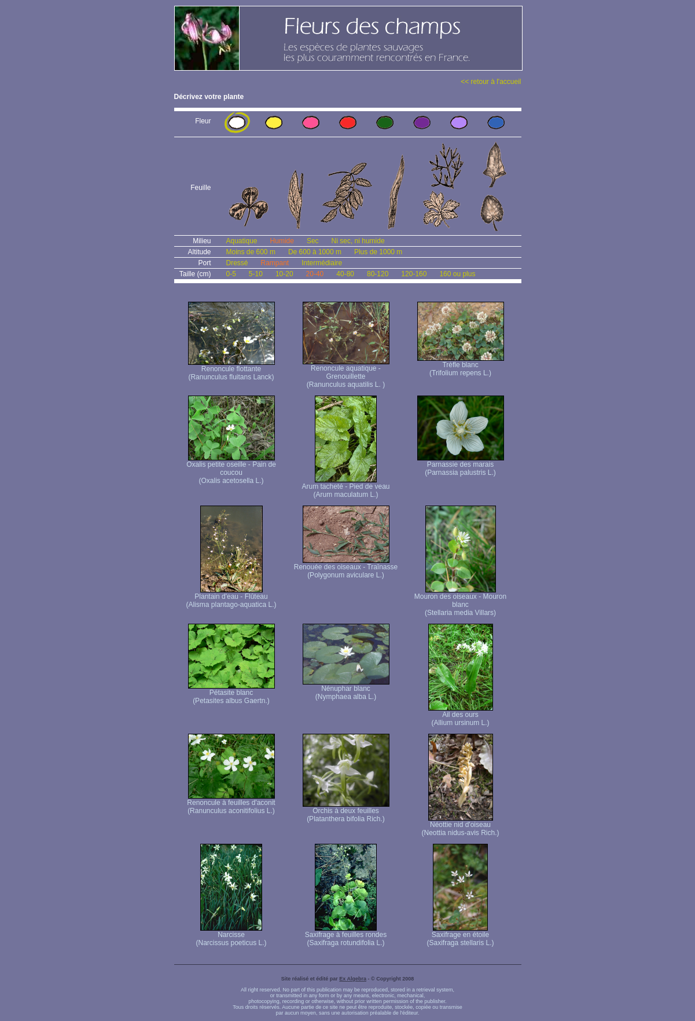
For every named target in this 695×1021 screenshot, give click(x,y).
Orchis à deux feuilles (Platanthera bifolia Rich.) (346, 811)
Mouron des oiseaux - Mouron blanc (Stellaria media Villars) (460, 601)
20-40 (315, 274)
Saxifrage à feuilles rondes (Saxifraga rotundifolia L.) (346, 935)
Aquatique (242, 241)
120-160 (413, 274)
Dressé (237, 263)
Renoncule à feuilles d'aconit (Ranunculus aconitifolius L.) (231, 803)
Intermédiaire (321, 263)
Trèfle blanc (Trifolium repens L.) (460, 365)
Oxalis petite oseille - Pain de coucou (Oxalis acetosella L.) (231, 469)
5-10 (256, 274)
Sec (313, 241)
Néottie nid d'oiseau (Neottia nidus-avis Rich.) (460, 825)
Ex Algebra (352, 979)
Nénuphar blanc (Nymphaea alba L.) (346, 689)
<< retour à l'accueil (491, 82)
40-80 (345, 274)
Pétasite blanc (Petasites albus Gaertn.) (231, 693)
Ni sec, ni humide (358, 241)
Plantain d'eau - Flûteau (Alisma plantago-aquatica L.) (231, 597)
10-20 (284, 274)
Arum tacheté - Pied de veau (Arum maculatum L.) (345, 487)
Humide (282, 241)
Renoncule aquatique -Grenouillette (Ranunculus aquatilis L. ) (346, 373)
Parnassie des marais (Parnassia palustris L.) (460, 465)
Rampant (275, 263)
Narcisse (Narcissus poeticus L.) (231, 935)
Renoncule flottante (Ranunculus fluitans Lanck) (231, 369)
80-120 (377, 274)
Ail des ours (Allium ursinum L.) (460, 715)
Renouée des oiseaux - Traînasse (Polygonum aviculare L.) (346, 568)
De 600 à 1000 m (314, 252)
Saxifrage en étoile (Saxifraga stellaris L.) (460, 935)
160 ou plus (457, 274)
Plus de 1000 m (378, 252)
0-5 (231, 274)
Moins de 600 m (250, 252)
